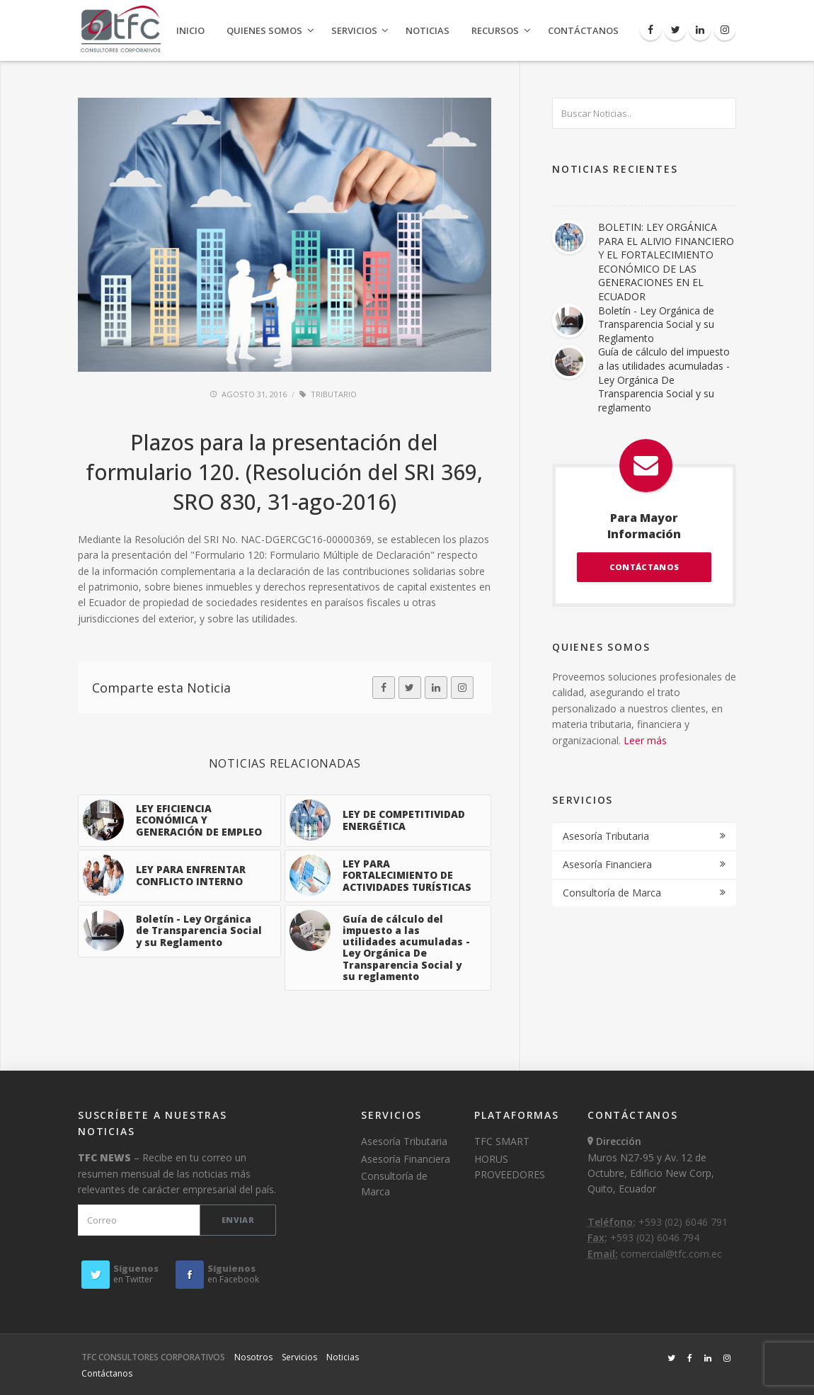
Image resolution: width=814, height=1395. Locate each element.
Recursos (495, 30)
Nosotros (253, 1357)
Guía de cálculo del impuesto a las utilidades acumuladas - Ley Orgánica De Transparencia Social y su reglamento (664, 379)
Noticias (427, 30)
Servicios (354, 30)
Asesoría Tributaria (606, 836)
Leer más (645, 740)
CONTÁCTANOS (644, 567)
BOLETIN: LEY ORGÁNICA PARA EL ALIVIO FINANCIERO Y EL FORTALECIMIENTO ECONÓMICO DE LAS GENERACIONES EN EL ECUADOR (666, 261)
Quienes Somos (264, 30)
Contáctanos (583, 30)
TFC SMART (501, 1141)
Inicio (190, 30)
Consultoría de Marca (612, 892)
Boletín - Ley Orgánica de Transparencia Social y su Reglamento (656, 324)
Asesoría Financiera (607, 864)
